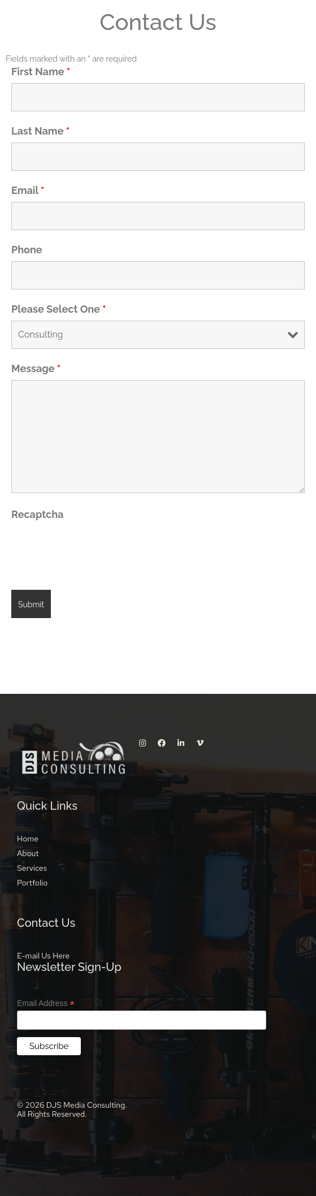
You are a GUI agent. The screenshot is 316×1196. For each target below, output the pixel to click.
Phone (26, 250)
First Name (40, 71)
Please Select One (58, 309)
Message (35, 368)
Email (27, 190)
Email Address (46, 1003)
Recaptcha (37, 514)
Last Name (40, 131)
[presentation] (97, 548)
